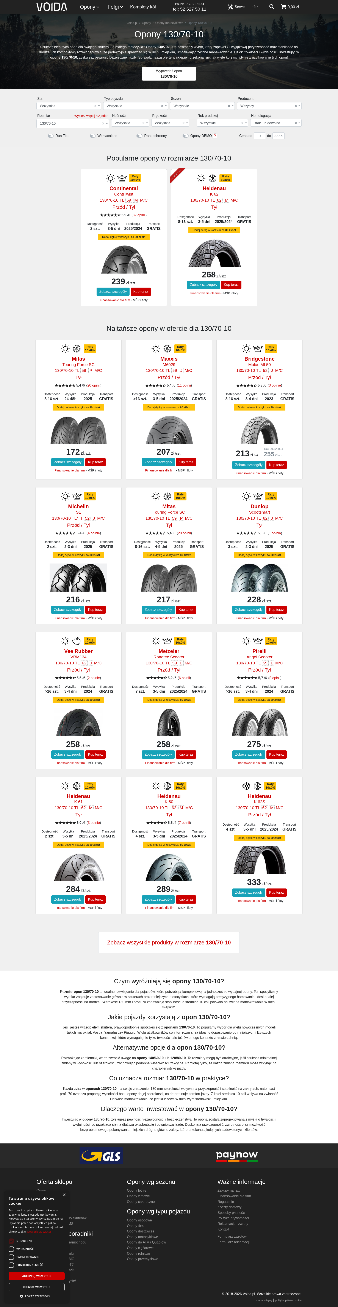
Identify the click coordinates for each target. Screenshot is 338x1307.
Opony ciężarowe (140, 1248)
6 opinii (184, 678)
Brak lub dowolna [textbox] (275, 123)
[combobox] (68, 106)
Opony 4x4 (135, 1226)
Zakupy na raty (229, 1190)
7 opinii (184, 823)
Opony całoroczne (141, 1202)
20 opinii (93, 385)
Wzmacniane (107, 136)
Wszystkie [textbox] (68, 106)
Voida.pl (132, 23)
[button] (37, 1296)
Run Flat (61, 136)
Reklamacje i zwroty (233, 1224)
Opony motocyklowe (169, 23)
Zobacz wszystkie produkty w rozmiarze (169, 942)
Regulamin (226, 1202)
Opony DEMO (201, 136)
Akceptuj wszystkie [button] (36, 1276)
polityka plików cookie (288, 1300)
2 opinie (94, 678)
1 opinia (275, 533)
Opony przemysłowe (142, 1259)
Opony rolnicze (138, 1253)
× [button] (64, 1195)
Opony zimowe (138, 1196)
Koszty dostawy (229, 1207)
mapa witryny (264, 1300)
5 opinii (274, 678)
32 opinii (139, 215)
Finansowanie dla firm (115, 300)
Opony (90, 7)
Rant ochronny (155, 136)
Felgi (116, 7)
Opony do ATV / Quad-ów (146, 1242)
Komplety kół (143, 6)
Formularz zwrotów (232, 1236)
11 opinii (184, 385)
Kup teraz (140, 291)
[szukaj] (272, 7)
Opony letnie (136, 1190)
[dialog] (36, 1247)
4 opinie (94, 533)
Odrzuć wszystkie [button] (36, 1287)
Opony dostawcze (140, 1231)
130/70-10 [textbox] (72, 123)
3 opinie (275, 385)
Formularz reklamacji (233, 1242)
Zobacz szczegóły (113, 291)
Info (255, 7)
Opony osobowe (139, 1220)
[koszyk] (290, 7)
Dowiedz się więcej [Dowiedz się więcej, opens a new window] (39, 1232)
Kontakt (223, 1229)
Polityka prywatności (233, 1218)
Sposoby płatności (232, 1213)
